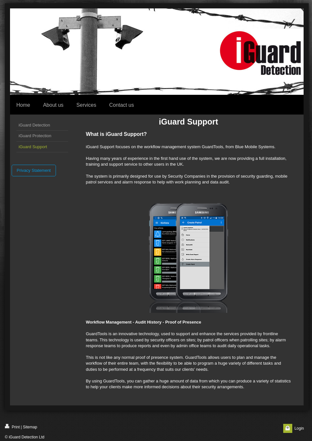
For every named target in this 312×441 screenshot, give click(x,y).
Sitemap (30, 427)
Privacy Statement (34, 170)
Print (12, 426)
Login (299, 428)
